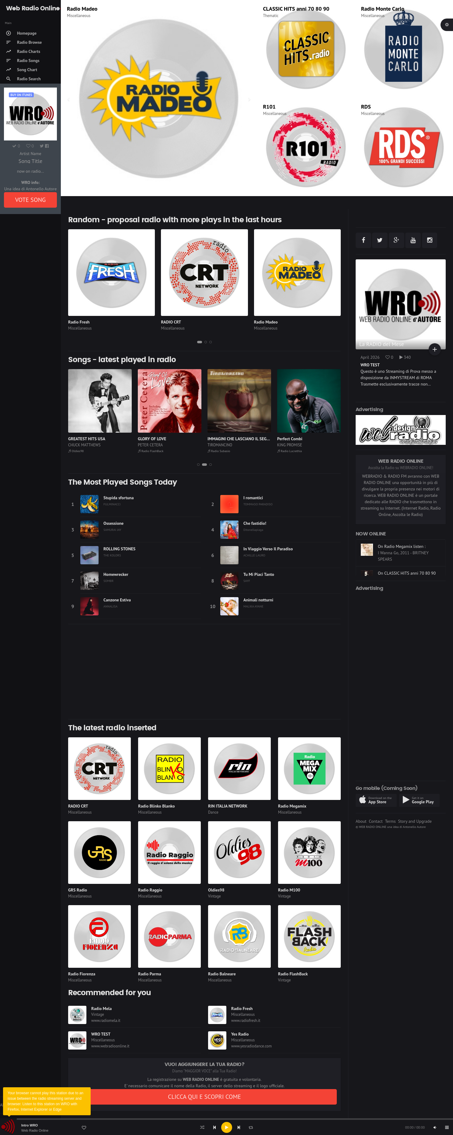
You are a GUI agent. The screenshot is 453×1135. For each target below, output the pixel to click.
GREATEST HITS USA (86, 438)
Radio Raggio (150, 890)
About (361, 821)
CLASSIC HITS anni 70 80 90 (296, 8)
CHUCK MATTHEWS (84, 445)
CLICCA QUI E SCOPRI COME (204, 1097)
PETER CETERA (150, 445)
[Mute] (435, 1127)
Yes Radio (240, 1034)
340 (405, 357)
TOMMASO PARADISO (258, 504)
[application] (226, 1127)
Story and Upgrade (415, 821)
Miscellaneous (78, 15)
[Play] (226, 1127)
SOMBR (108, 581)
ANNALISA (110, 606)
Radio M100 (289, 890)
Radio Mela (101, 1008)
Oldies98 (76, 451)
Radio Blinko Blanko (156, 806)
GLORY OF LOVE (152, 438)
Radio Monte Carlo (382, 8)
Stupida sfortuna (118, 497)
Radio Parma (149, 974)
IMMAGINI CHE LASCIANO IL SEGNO (239, 438)
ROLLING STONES (119, 549)
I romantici (253, 497)
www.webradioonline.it (110, 1046)
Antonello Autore (414, 827)
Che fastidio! (254, 523)
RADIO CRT (171, 322)
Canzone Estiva (117, 600)
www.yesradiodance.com (251, 1046)
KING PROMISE (289, 445)
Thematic (271, 15)
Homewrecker (115, 574)
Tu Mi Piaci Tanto (258, 574)
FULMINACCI (111, 504)
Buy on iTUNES (21, 95)
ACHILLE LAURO (254, 555)
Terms (390, 821)
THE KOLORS (112, 555)
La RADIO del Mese (381, 344)
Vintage (214, 896)
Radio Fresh (78, 322)
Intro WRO (29, 1125)
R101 (269, 106)
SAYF (246, 581)
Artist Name (30, 153)
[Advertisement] (204, 671)
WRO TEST (100, 1034)
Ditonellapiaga (253, 530)
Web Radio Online (34, 1130)
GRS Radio (77, 890)
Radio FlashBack (150, 451)
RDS (366, 106)
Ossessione (113, 523)
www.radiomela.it (105, 1020)
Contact (375, 821)
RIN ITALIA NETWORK (227, 806)
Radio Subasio (218, 451)
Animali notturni (258, 600)
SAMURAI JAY (112, 530)
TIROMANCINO (219, 445)
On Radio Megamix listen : (402, 546)
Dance (213, 812)
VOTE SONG (30, 200)
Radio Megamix (292, 806)
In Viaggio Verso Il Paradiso (268, 549)
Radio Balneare (222, 974)
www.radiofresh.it (245, 1020)
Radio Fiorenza (81, 974)
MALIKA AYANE (253, 606)
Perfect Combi (289, 438)
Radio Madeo (82, 8)
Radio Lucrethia (289, 451)
